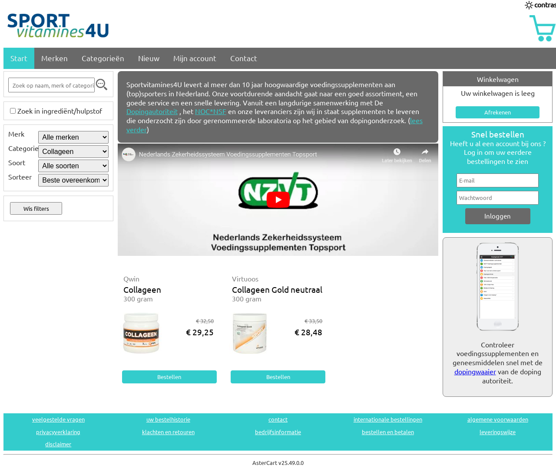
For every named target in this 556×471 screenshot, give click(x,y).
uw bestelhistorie (168, 419)
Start (18, 57)
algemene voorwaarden (497, 419)
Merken (54, 57)
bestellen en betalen (388, 431)
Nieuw (148, 57)
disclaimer (58, 444)
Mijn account (194, 57)
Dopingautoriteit (152, 111)
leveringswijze (498, 431)
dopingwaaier (475, 371)
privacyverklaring (58, 431)
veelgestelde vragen (58, 419)
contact (278, 419)
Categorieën (103, 57)
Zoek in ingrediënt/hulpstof (59, 110)
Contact (243, 57)
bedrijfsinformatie (278, 431)
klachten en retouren (168, 431)
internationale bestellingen (388, 419)
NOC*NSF (210, 111)
